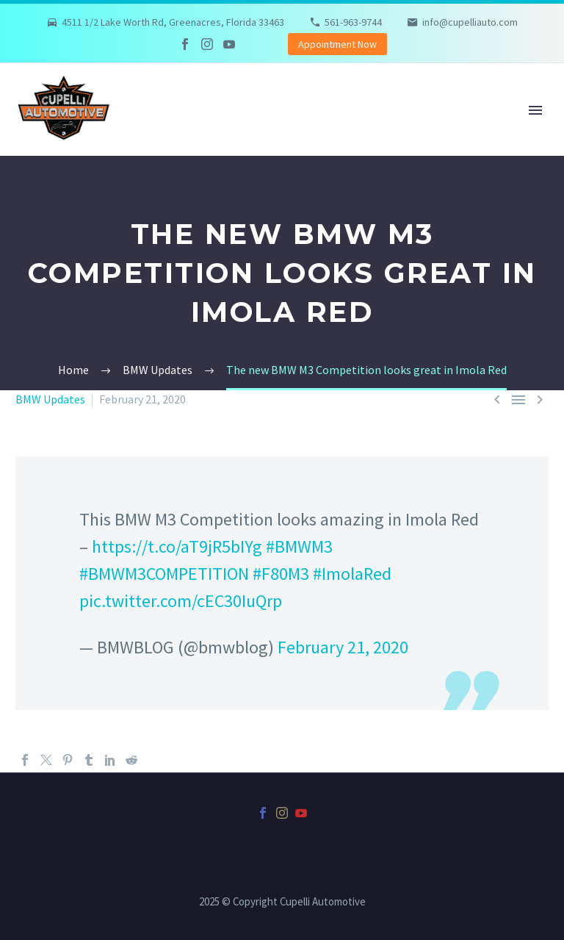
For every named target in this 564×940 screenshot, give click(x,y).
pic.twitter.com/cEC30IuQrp (180, 600)
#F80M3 (281, 573)
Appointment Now (337, 44)
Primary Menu (535, 110)
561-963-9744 (353, 22)
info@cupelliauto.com (470, 22)
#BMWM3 (299, 546)
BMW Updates (50, 399)
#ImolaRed (352, 573)
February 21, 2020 (343, 647)
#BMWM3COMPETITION (164, 573)
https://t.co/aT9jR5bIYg (177, 546)
